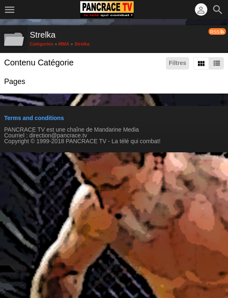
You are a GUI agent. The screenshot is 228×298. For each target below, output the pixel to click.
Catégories (41, 43)
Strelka (82, 43)
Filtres (177, 63)
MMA (63, 43)
